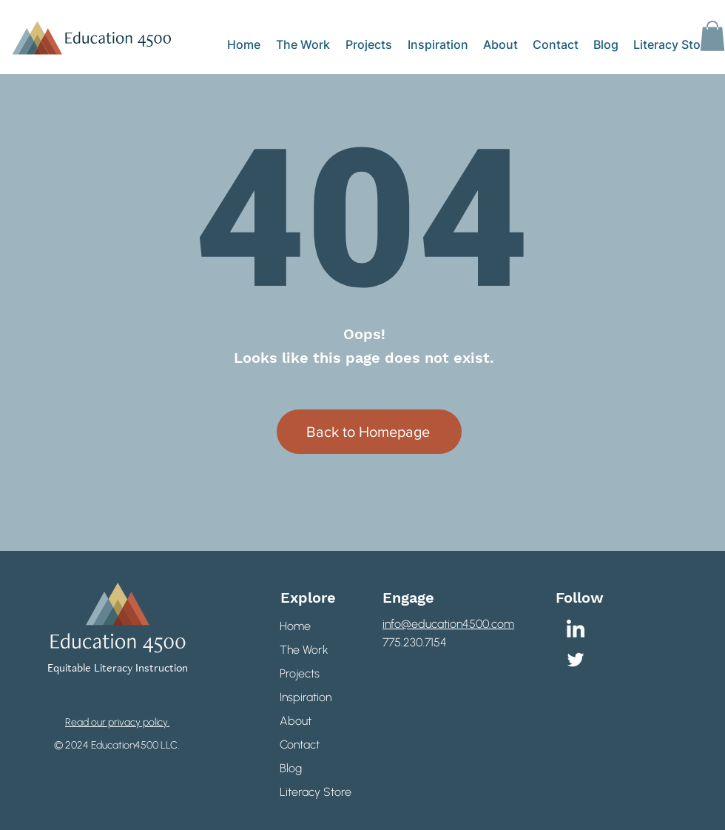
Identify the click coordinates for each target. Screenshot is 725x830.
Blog (291, 768)
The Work (304, 650)
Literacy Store (312, 792)
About (295, 721)
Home (295, 626)
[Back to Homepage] (369, 431)
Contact (300, 744)
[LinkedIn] (575, 630)
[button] (712, 36)
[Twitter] (575, 660)
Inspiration (305, 697)
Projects (300, 673)
